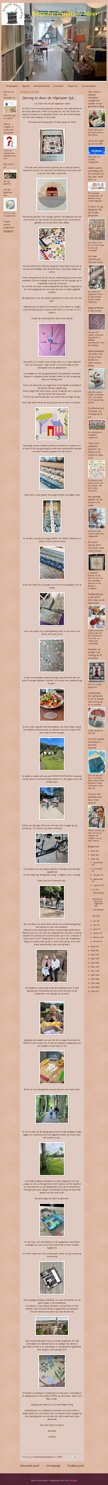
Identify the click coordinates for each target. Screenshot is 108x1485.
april (95, 929)
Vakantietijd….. (98, 910)
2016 (93, 975)
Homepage (53, 1466)
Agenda (26, 86)
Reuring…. (96, 916)
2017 (93, 971)
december (98, 862)
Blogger (73, 1480)
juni (95, 921)
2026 (93, 851)
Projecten (72, 86)
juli (94, 889)
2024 (93, 859)
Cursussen (58, 86)
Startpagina (12, 86)
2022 (93, 950)
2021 (93, 954)
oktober (97, 875)
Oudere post (75, 1466)
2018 (93, 967)
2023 (93, 946)
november (97, 869)
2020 (93, 958)
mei (95, 925)
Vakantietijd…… (98, 894)
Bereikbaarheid (41, 86)
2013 (93, 987)
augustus (97, 885)
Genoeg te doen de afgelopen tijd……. (98, 902)
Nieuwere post (29, 1466)
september (98, 879)
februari (97, 937)
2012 (93, 991)
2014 (93, 983)
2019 (93, 963)
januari (96, 941)
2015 (93, 979)
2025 (93, 855)
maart (96, 933)
